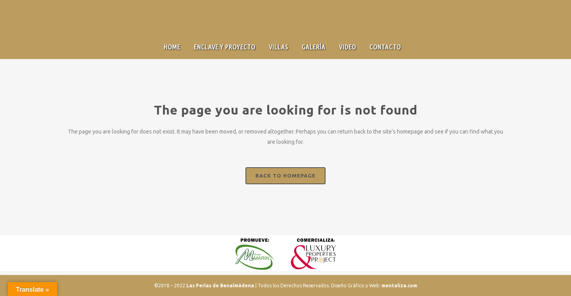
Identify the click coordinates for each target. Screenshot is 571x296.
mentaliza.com (399, 285)
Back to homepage (285, 175)
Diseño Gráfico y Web (355, 285)
